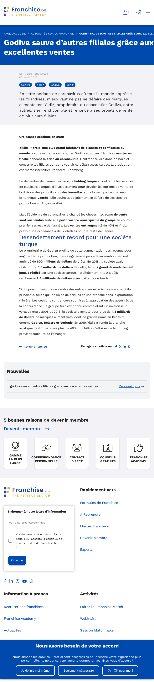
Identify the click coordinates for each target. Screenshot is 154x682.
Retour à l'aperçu (33, 346)
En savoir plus (131, 386)
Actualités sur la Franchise (52, 33)
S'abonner (17, 560)
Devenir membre (26, 428)
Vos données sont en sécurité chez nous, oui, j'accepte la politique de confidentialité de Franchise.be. (39, 541)
